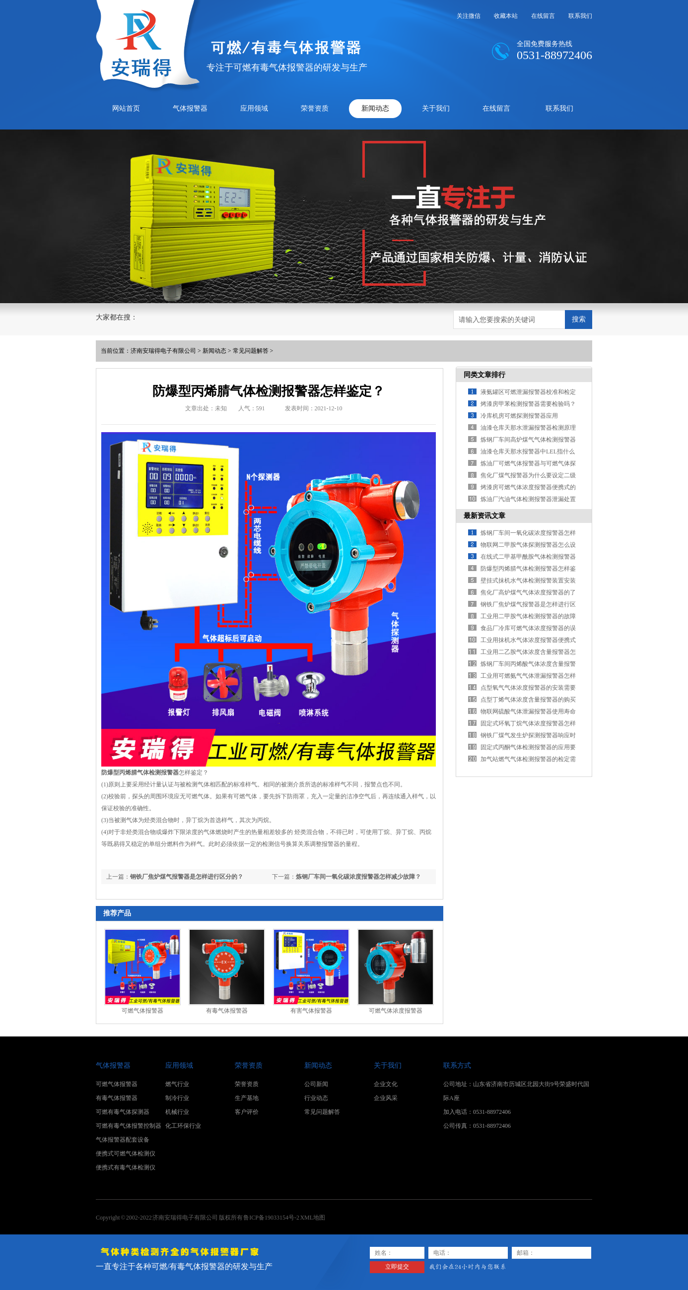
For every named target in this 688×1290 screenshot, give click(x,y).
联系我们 (580, 15)
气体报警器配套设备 (122, 1139)
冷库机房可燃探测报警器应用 (519, 415)
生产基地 (247, 1098)
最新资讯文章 (484, 515)
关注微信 (469, 15)
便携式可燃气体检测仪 (125, 1153)
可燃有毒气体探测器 (122, 1111)
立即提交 (397, 1266)
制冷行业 (177, 1098)
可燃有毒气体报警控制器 (128, 1125)
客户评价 (247, 1111)
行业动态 (316, 1098)
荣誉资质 (315, 108)
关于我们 (436, 108)
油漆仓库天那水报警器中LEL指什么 (528, 451)
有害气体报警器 (311, 1010)
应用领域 (254, 108)
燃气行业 (177, 1084)
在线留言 (543, 15)
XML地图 (312, 1217)
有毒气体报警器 (227, 1010)
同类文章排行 (484, 375)
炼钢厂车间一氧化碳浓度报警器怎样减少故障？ (358, 876)
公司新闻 (316, 1084)
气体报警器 (190, 108)
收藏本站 (506, 15)
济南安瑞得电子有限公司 (163, 350)
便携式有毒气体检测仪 (125, 1167)
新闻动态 (375, 108)
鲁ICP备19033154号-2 (271, 1217)
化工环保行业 (183, 1125)
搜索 (579, 319)
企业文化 (386, 1084)
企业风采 (386, 1098)
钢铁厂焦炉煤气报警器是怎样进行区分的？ (186, 876)
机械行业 (177, 1111)
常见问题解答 (251, 350)
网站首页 (126, 108)
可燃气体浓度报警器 (395, 1010)
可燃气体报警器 (142, 1010)
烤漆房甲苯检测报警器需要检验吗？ (528, 403)
